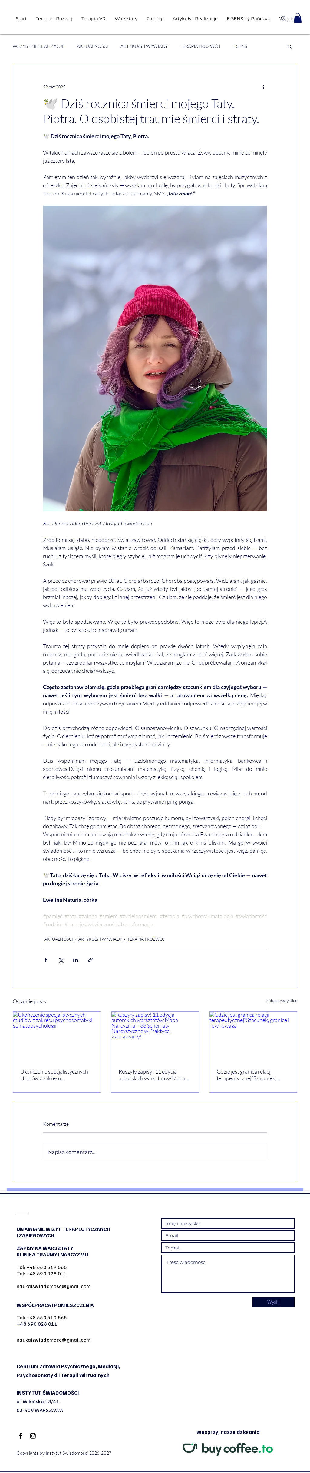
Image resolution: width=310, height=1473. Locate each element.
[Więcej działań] (263, 86)
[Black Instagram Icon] (33, 1436)
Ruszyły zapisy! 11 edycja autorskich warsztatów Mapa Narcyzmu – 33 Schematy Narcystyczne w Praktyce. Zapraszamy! (152, 1074)
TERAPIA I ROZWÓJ (200, 46)
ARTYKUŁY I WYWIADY (144, 46)
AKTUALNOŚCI (92, 46)
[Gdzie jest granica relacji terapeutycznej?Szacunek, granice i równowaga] (253, 1036)
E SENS (239, 46)
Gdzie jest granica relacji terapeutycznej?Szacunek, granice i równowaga (246, 1074)
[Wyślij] (273, 1302)
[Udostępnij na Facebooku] (46, 960)
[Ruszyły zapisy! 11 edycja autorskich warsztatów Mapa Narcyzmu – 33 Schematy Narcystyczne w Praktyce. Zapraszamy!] (155, 1036)
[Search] (283, 18)
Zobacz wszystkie (281, 1000)
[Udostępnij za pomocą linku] (90, 960)
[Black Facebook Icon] (20, 1436)
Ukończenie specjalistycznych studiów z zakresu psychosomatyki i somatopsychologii (54, 1074)
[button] (298, 18)
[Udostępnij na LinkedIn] (75, 960)
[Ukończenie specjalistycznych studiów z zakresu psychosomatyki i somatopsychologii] (57, 1036)
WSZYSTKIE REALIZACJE (39, 46)
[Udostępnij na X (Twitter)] (61, 960)
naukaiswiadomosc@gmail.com (54, 1286)
